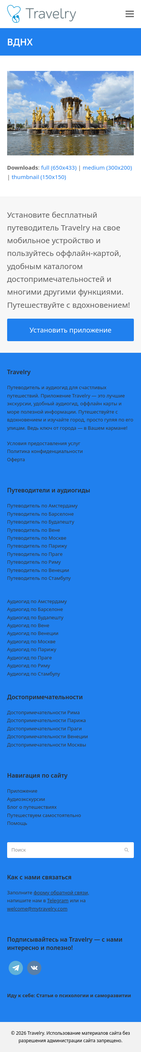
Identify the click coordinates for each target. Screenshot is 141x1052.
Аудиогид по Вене (28, 625)
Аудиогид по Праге (29, 657)
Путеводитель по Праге (35, 554)
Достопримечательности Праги (44, 728)
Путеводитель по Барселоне (40, 513)
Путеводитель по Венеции (38, 570)
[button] (130, 14)
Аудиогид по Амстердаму (37, 601)
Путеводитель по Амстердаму (42, 505)
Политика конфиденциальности (45, 451)
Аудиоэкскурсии (26, 799)
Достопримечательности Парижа (46, 720)
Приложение (22, 790)
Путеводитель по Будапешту (40, 521)
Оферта (16, 459)
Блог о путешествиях (32, 807)
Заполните (48, 892)
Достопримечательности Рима (43, 712)
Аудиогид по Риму (28, 665)
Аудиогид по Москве (31, 641)
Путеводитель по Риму (34, 561)
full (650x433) (59, 167)
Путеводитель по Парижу (37, 545)
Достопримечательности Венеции (47, 736)
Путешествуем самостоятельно (44, 815)
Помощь (17, 823)
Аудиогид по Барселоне (35, 609)
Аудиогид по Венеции (33, 633)
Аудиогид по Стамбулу (33, 673)
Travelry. (36, 1033)
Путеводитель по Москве (37, 537)
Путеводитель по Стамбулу (39, 578)
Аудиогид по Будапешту (35, 617)
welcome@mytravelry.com (37, 908)
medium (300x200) (107, 167)
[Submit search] (126, 850)
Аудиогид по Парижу (31, 649)
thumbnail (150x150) (39, 177)
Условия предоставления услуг (43, 443)
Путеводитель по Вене (33, 530)
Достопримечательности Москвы (46, 744)
